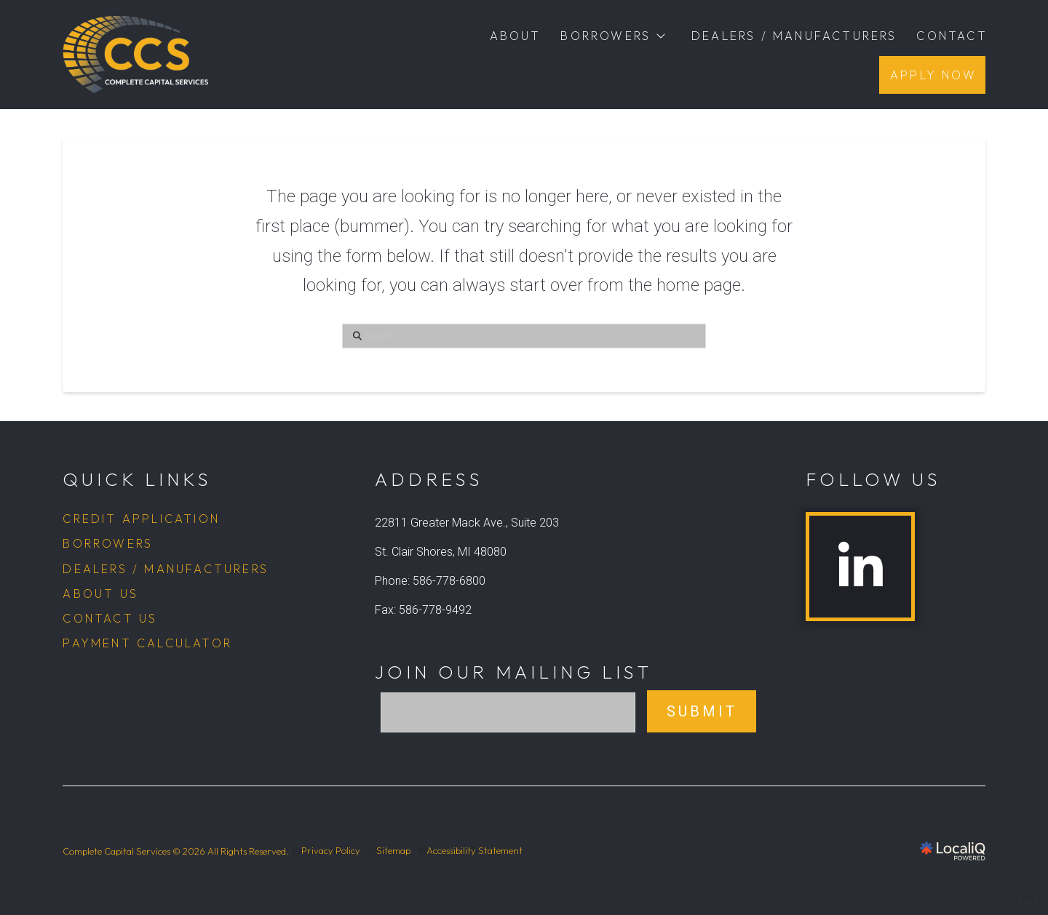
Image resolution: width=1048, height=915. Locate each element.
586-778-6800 (449, 581)
